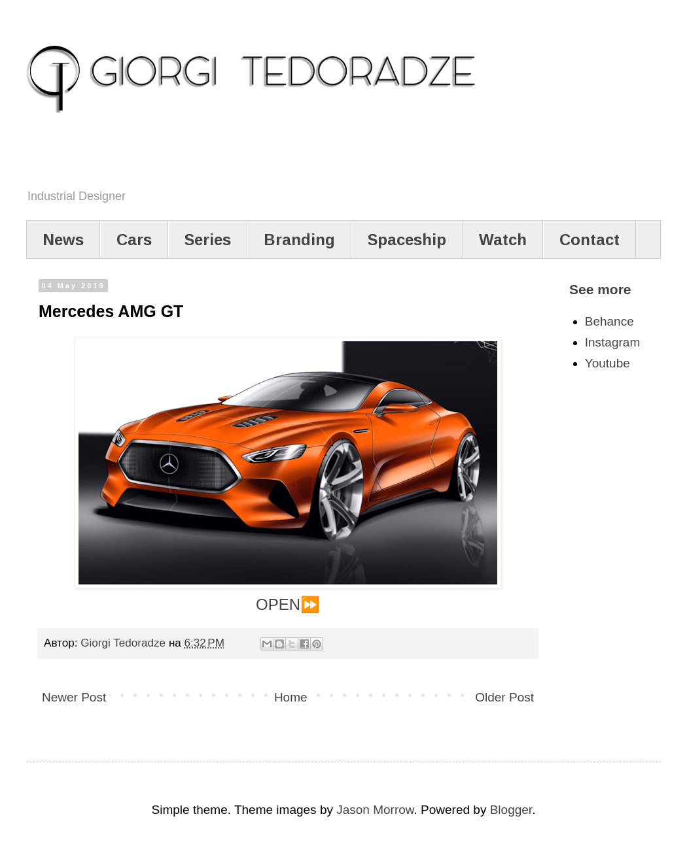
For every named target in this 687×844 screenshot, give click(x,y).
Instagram (612, 342)
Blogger (511, 810)
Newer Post (74, 697)
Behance (609, 321)
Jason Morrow (375, 810)
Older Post (504, 697)
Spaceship (407, 239)
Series (208, 239)
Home (291, 697)
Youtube (607, 363)
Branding (299, 239)
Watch (503, 239)
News (63, 239)
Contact (589, 239)
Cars (134, 239)
